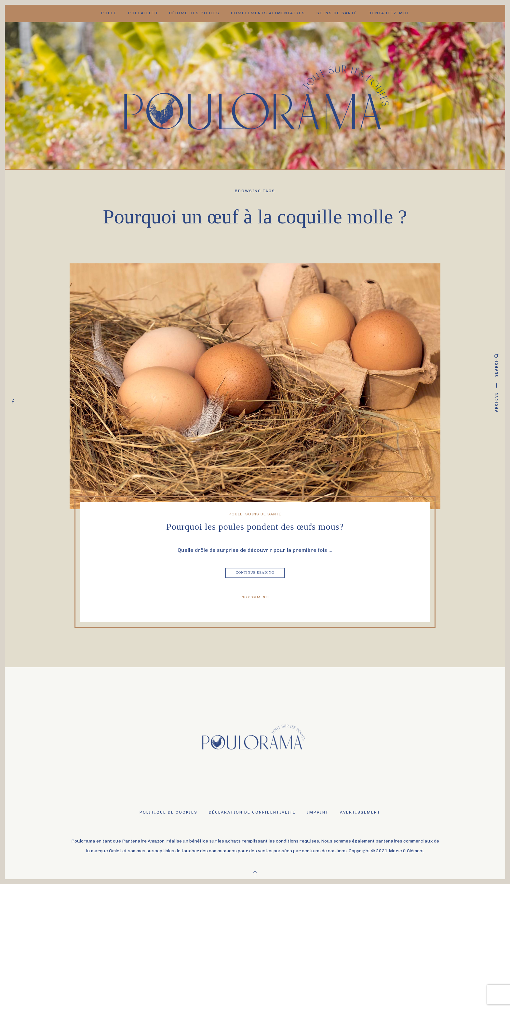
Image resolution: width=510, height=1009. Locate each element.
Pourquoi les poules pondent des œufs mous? (255, 527)
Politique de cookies (168, 812)
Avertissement (360, 812)
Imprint (318, 812)
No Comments (256, 597)
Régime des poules (194, 13)
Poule (109, 13)
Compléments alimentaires (268, 13)
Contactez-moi (389, 13)
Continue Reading (255, 573)
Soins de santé (336, 13)
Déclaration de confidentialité (252, 812)
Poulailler (143, 13)
